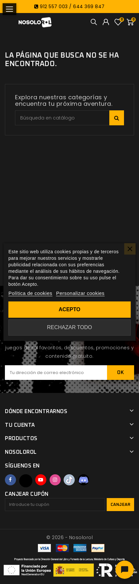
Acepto (69, 309)
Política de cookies (30, 293)
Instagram (55, 479)
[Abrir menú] (9, 9)
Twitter (25, 480)
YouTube (40, 479)
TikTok (69, 479)
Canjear (121, 505)
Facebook (10, 479)
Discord (83, 479)
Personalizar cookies (80, 293)
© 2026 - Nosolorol (69, 537)
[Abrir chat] (125, 570)
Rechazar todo (69, 327)
